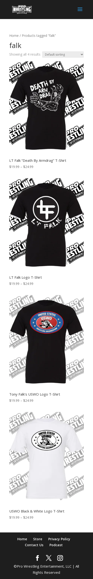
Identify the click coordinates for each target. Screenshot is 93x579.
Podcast (56, 545)
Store (37, 539)
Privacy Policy (59, 539)
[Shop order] (63, 54)
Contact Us (34, 545)
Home (14, 35)
